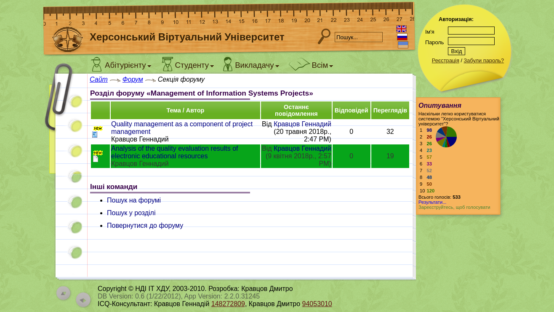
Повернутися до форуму (145, 225)
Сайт (99, 79)
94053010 (317, 303)
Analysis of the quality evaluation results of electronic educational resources (174, 152)
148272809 (228, 303)
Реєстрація (445, 60)
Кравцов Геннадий (302, 124)
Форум (133, 79)
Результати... (432, 202)
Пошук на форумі (134, 200)
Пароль (434, 42)
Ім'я (429, 32)
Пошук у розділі (131, 212)
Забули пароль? (484, 60)
